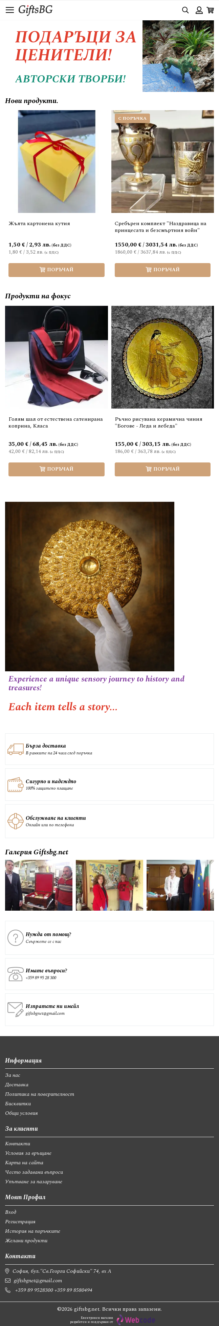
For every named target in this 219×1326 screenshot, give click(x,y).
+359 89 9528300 (34, 1290)
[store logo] (35, 10)
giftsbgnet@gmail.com (45, 1013)
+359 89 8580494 (73, 1290)
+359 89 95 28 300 (41, 977)
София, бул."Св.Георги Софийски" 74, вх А (62, 1271)
